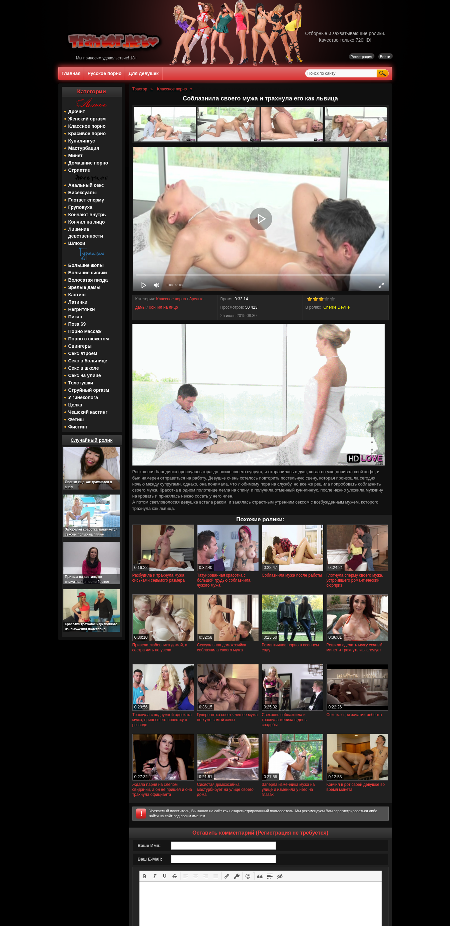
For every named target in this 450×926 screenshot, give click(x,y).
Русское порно (104, 73)
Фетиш (76, 419)
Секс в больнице (87, 360)
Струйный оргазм (88, 390)
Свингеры (80, 346)
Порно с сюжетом (88, 338)
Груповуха (80, 207)
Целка (75, 404)
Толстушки (80, 382)
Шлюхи (76, 243)
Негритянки (81, 309)
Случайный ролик (91, 440)
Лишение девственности (85, 233)
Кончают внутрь (87, 214)
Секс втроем (82, 353)
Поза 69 (77, 324)
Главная (71, 73)
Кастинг (77, 294)
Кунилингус (81, 140)
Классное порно (87, 126)
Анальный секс (86, 185)
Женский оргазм (87, 118)
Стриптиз (79, 170)
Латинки (78, 302)
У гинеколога (83, 397)
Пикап (75, 316)
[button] (144, 875)
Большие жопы (86, 265)
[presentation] (144, 876)
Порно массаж (84, 331)
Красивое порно (87, 133)
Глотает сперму (86, 200)
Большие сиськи (87, 272)
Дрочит (76, 111)
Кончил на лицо (86, 222)
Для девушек (143, 73)
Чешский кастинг (88, 412)
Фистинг (78, 426)
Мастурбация (83, 148)
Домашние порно (88, 163)
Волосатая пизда (88, 280)
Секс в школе (83, 368)
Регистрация (361, 57)
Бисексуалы (82, 192)
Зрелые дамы (84, 287)
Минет (75, 155)
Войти (385, 57)
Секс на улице (84, 375)
